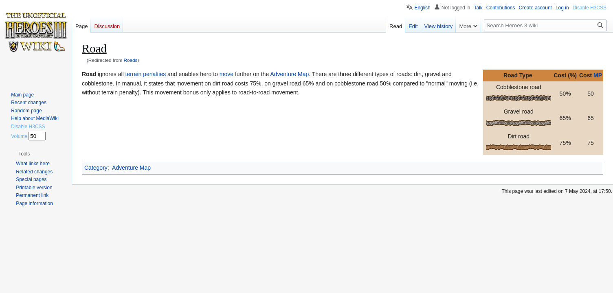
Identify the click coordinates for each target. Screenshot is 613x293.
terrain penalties (145, 74)
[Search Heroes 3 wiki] (545, 25)
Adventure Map (289, 74)
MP (597, 75)
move (226, 74)
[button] (24, 154)
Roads (131, 60)
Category (96, 167)
